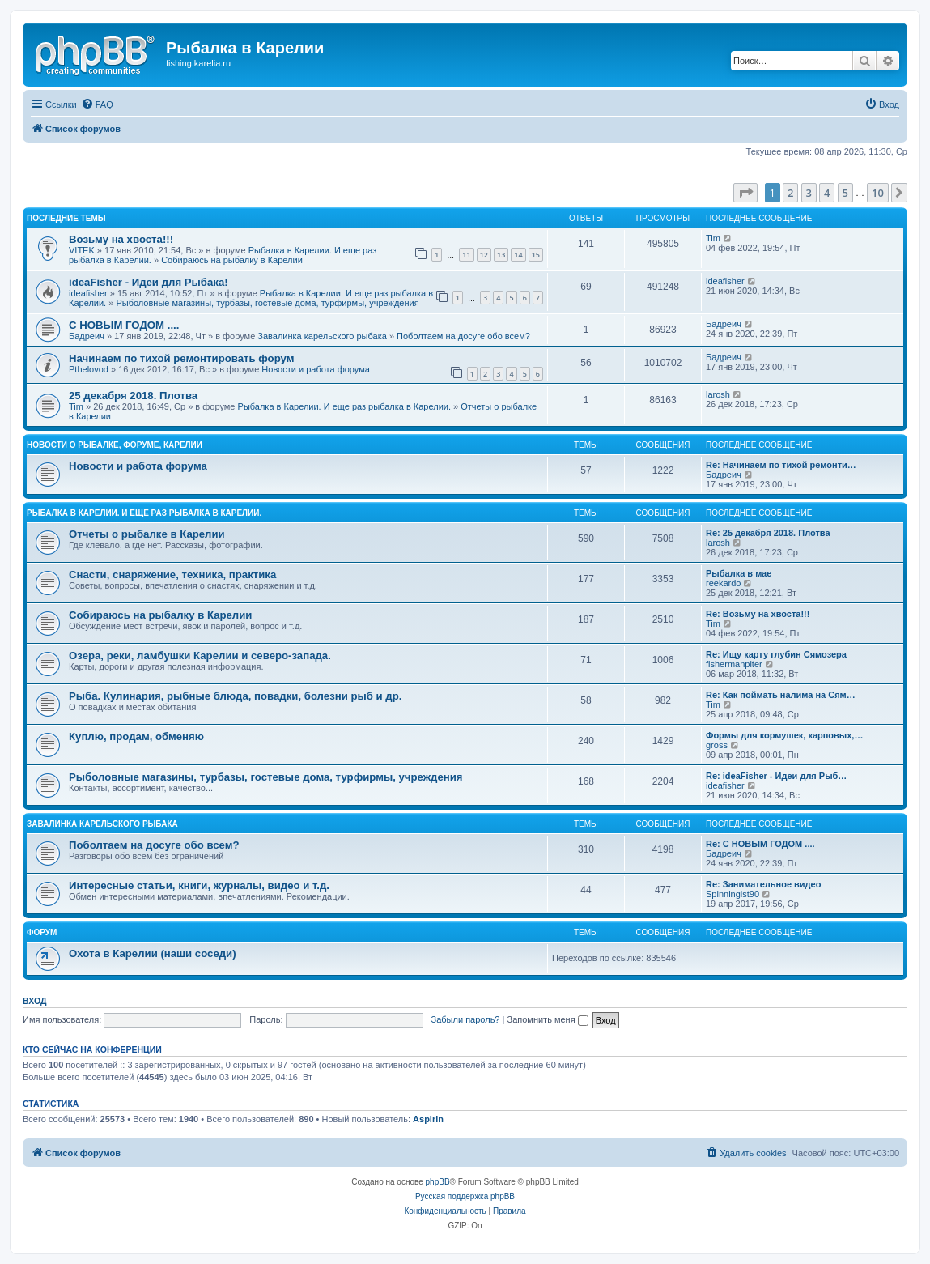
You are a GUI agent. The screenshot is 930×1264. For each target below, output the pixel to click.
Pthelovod (88, 369)
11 (466, 254)
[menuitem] (97, 104)
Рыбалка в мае (738, 573)
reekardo (723, 583)
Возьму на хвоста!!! (121, 239)
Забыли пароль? (465, 1019)
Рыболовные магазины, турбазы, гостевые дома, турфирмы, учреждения (267, 303)
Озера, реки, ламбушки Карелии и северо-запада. (200, 655)
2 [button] (790, 192)
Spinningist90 (732, 894)
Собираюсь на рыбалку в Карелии (232, 260)
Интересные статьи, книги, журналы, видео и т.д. (199, 885)
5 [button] (845, 192)
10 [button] (878, 192)
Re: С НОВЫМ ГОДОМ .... (760, 844)
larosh (718, 394)
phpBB (438, 1181)
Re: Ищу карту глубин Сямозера (776, 654)
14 (518, 254)
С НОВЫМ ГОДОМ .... (124, 325)
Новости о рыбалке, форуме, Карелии (114, 444)
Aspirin (428, 1119)
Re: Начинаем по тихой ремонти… (781, 465)
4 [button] (827, 192)
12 (484, 254)
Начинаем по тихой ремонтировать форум (181, 358)
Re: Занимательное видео (763, 884)
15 (536, 254)
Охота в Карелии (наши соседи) (152, 953)
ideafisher (88, 293)
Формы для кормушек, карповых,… (784, 735)
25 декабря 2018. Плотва (133, 395)
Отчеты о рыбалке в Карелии (147, 534)
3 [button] (809, 192)
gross (717, 745)
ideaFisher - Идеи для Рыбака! (148, 282)
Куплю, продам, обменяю (136, 736)
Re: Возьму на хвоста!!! (757, 614)
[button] (745, 192)
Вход (34, 1001)
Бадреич (86, 336)
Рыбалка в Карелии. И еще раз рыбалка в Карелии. (344, 406)
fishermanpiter (734, 664)
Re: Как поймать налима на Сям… (781, 695)
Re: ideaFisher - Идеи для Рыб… (776, 776)
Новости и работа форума (315, 369)
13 (501, 254)
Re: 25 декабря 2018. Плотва (768, 533)
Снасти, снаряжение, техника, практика (172, 574)
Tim (713, 238)
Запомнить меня (547, 1019)
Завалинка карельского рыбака (322, 336)
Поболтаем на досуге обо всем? (463, 336)
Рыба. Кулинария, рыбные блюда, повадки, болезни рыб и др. (235, 696)
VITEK (82, 250)
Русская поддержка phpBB (465, 1196)
